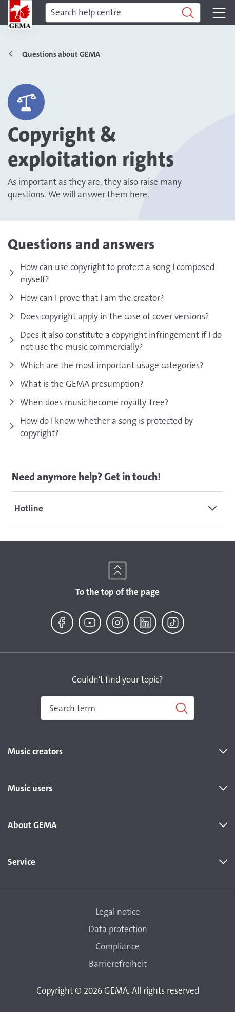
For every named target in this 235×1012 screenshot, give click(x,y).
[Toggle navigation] (219, 13)
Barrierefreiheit (118, 963)
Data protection (117, 929)
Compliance (117, 946)
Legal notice (117, 911)
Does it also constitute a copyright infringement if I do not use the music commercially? (121, 341)
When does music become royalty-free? (94, 402)
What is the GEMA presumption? (82, 383)
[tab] (117, 508)
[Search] (123, 13)
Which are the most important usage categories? (112, 365)
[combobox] (117, 708)
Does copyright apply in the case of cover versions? (114, 316)
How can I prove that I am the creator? (92, 297)
